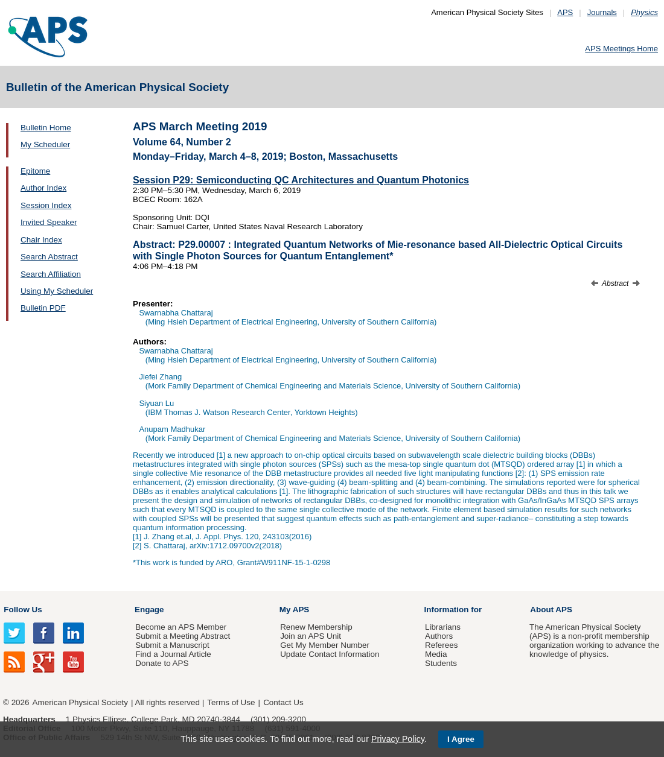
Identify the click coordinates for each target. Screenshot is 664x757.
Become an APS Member (180, 627)
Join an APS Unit (310, 636)
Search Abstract (49, 256)
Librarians (443, 627)
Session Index (46, 205)
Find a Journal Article (173, 654)
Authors (439, 636)
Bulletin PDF (43, 307)
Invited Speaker (49, 222)
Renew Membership (316, 627)
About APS (551, 609)
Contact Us (283, 702)
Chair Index (41, 239)
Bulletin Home (46, 127)
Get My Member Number (324, 645)
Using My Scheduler (57, 291)
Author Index (43, 187)
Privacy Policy (397, 739)
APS (565, 12)
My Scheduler (45, 144)
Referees (441, 645)
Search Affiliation (51, 274)
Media (436, 654)
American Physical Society (80, 702)
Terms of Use (231, 702)
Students (441, 663)
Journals (602, 12)
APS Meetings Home (621, 48)
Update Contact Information (329, 654)
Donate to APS (161, 663)
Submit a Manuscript (172, 645)
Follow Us (23, 609)
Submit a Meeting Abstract (182, 636)
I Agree (460, 739)
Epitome (35, 171)
